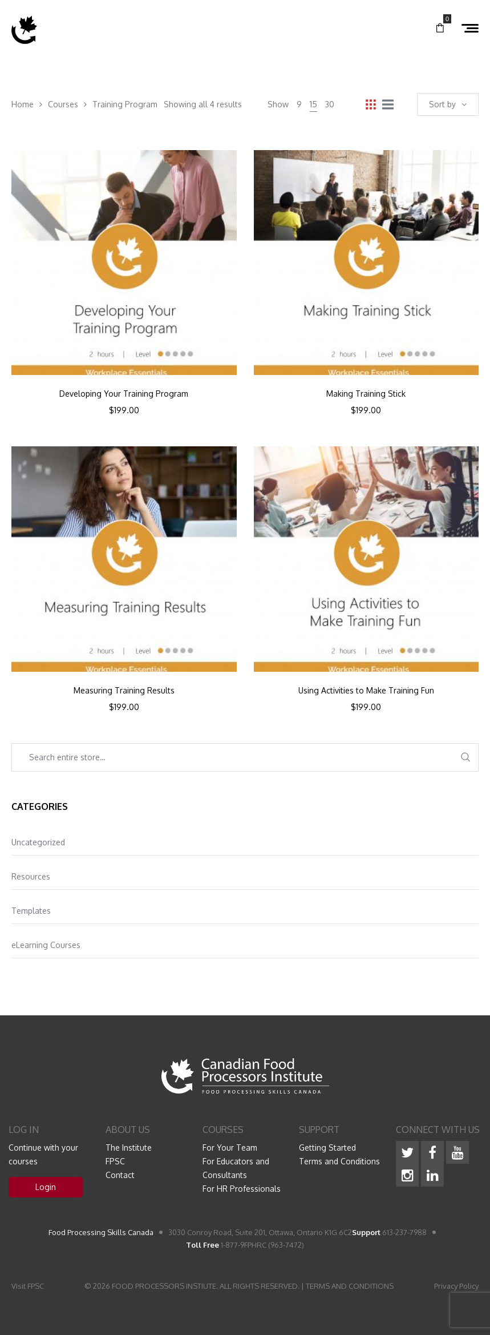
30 (329, 104)
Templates (31, 910)
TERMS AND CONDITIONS (350, 1285)
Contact (120, 1175)
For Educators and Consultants (236, 1168)
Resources (30, 876)
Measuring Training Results (124, 690)
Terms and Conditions (339, 1161)
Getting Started (327, 1147)
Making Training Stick (366, 393)
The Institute (129, 1147)
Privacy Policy (456, 1285)
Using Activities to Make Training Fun (366, 690)
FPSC (115, 1161)
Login (45, 1187)
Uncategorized (38, 842)
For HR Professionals (242, 1188)
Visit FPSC (27, 1285)
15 (313, 104)
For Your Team (230, 1147)
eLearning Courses (45, 945)
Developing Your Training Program (123, 393)
